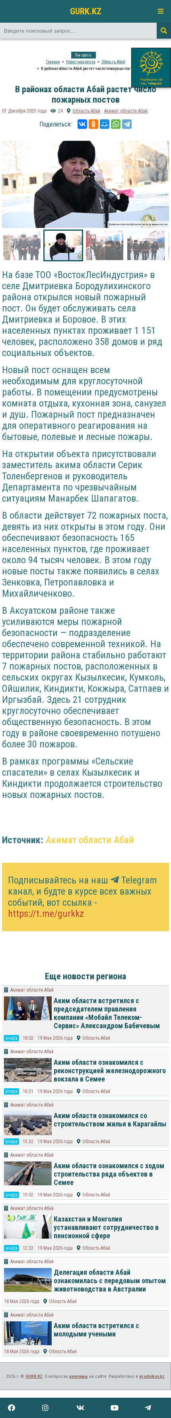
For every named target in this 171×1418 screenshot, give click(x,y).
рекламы (78, 1376)
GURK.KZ (85, 11)
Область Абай (113, 62)
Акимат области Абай (126, 111)
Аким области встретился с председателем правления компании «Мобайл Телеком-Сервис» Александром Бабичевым (107, 1013)
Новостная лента (80, 62)
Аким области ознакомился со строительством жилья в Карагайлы (110, 1119)
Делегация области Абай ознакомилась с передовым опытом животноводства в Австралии (110, 1280)
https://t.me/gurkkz (46, 913)
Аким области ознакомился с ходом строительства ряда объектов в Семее (109, 1174)
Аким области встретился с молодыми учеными (96, 1329)
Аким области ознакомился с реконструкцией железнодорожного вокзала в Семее (110, 1070)
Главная (53, 62)
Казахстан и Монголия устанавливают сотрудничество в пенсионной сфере (106, 1227)
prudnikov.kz (152, 1376)
